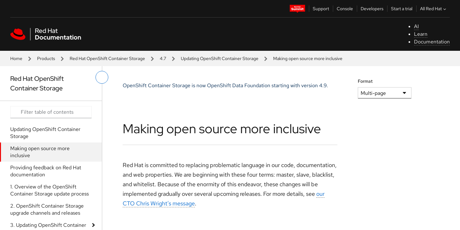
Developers (372, 9)
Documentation (432, 41)
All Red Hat (434, 9)
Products (46, 58)
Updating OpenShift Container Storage (219, 58)
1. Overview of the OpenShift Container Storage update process (49, 190)
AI (416, 26)
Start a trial (401, 9)
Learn (420, 34)
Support (321, 9)
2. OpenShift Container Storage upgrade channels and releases (47, 209)
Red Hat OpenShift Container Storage (107, 58)
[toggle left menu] (102, 77)
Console (345, 9)
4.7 (163, 58)
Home (16, 58)
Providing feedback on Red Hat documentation (45, 171)
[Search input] (51, 112)
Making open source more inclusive (40, 152)
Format (365, 81)
